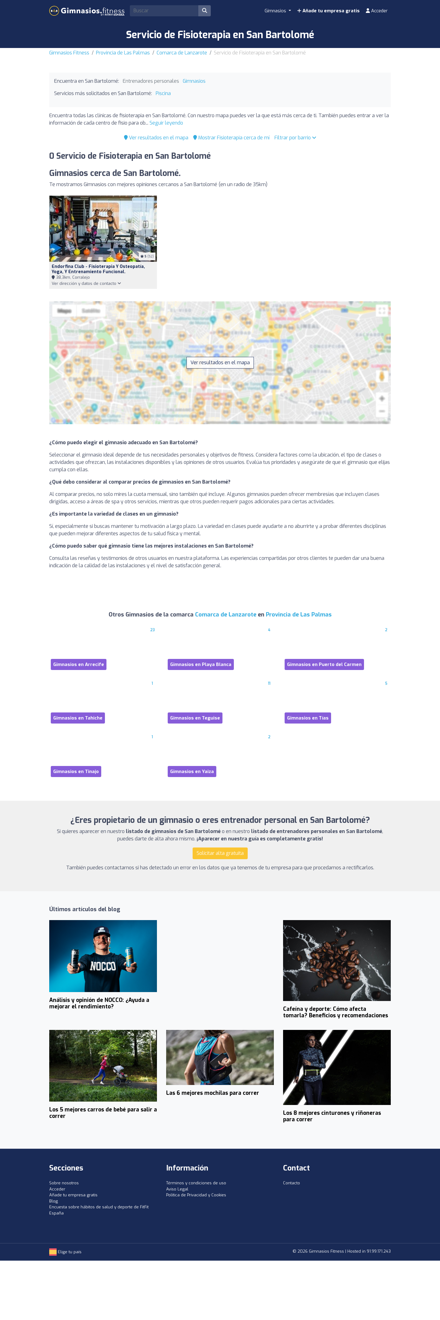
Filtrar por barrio (295, 137)
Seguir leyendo (166, 123)
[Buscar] (204, 10)
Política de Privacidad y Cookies (196, 1195)
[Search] (164, 10)
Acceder (377, 11)
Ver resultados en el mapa (156, 137)
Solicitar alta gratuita (220, 853)
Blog (53, 1201)
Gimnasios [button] (276, 11)
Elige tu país (65, 1251)
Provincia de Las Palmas (123, 53)
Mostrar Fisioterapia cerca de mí (231, 137)
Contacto (291, 1183)
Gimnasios (194, 81)
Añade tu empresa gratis (328, 11)
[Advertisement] (220, 965)
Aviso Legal (177, 1189)
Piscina (163, 93)
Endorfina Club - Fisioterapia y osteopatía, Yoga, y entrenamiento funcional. (98, 269)
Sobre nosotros (64, 1183)
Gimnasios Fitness (69, 53)
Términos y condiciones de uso (196, 1183)
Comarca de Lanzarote (182, 53)
